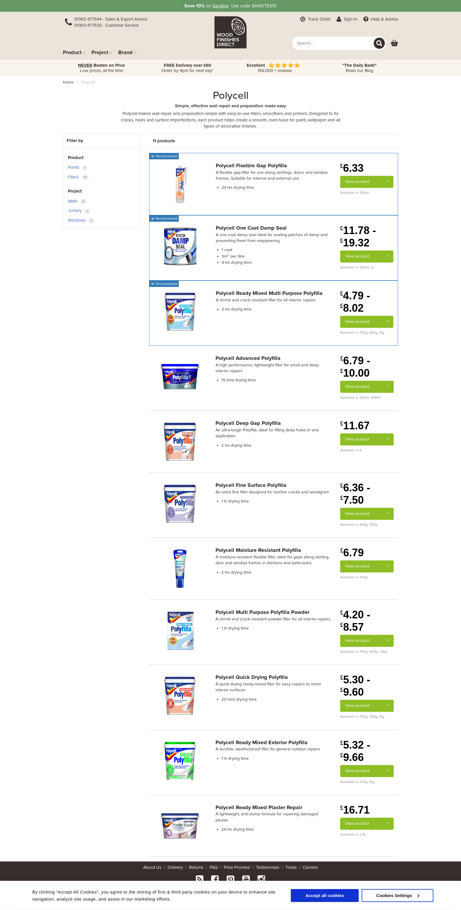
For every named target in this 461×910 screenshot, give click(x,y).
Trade (291, 867)
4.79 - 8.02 (355, 302)
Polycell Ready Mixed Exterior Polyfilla (262, 742)
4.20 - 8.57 (355, 621)
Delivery (175, 867)
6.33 (352, 168)
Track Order (315, 19)
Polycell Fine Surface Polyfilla (251, 485)
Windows (81, 220)
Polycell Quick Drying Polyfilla (252, 677)
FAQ (214, 867)
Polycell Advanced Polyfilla (248, 358)
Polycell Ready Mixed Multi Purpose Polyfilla (269, 293)
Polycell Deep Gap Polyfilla (248, 423)
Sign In (346, 19)
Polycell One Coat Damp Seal (251, 228)
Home (68, 82)
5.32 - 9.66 (355, 751)
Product (74, 52)
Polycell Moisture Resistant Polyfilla (258, 550)
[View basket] (394, 43)
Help (380, 19)
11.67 (355, 426)
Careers (310, 867)
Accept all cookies (324, 895)
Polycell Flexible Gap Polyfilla (251, 165)
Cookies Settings (397, 895)
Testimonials (267, 867)
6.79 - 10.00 (355, 367)
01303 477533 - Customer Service (106, 25)
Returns (196, 867)
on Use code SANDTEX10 (230, 6)
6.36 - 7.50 (355, 494)
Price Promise (237, 867)
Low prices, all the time (101, 68)
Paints (77, 167)
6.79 (352, 553)
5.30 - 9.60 (355, 686)
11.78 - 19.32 (358, 236)
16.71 (355, 810)
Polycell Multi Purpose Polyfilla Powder (262, 612)
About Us (152, 867)
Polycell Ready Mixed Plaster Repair (259, 807)
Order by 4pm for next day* (187, 68)
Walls (77, 201)
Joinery (79, 210)
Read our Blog (360, 68)
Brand (127, 52)
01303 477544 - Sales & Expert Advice (110, 19)
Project (101, 52)
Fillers (78, 177)
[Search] (379, 43)
